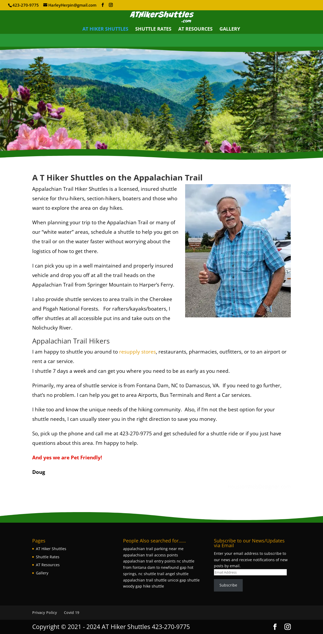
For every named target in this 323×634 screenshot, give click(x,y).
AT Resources (195, 29)
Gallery (229, 29)
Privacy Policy (44, 612)
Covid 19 (71, 612)
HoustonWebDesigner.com (259, 486)
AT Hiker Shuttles (105, 29)
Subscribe (228, 585)
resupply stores (137, 351)
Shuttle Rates (153, 29)
